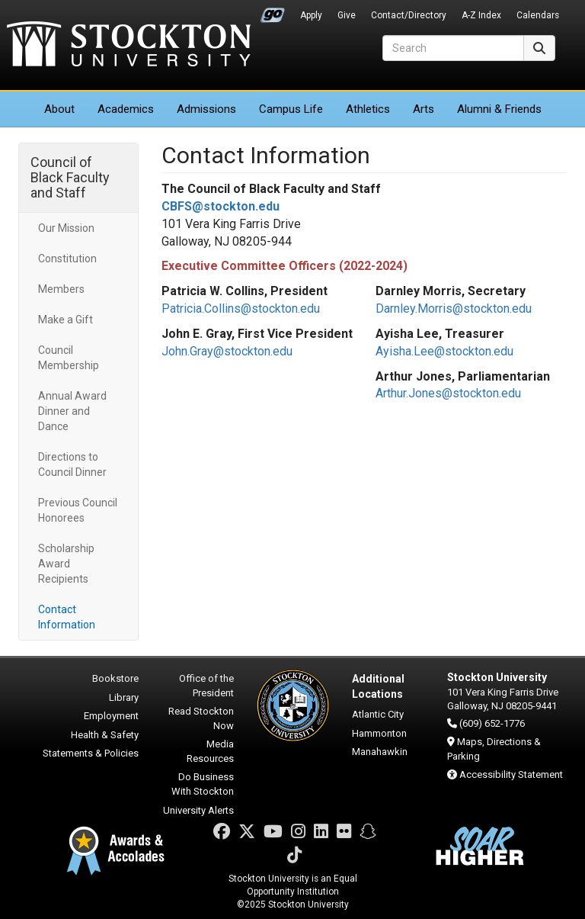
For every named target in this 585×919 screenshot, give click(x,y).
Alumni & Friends (499, 109)
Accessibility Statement (511, 774)
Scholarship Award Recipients (66, 563)
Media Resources (210, 751)
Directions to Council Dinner (72, 464)
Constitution (67, 258)
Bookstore (115, 678)
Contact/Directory (408, 15)
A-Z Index (481, 15)
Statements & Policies (91, 753)
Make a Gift (65, 319)
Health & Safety (105, 735)
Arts (423, 109)
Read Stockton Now (201, 718)
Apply (311, 15)
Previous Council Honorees (77, 510)
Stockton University (129, 46)
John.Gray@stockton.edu (226, 351)
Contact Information (66, 617)
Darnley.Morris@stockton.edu (454, 308)
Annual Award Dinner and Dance (72, 411)
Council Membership (68, 357)
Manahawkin (380, 751)
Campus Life (291, 109)
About (59, 109)
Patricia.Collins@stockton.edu (240, 308)
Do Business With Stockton (202, 784)
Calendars (537, 15)
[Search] (453, 48)
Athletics (368, 109)
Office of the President (206, 686)
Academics (126, 109)
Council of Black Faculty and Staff (70, 177)
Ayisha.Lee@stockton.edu (444, 351)
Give (346, 15)
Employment (111, 715)
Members (61, 289)
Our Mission (66, 228)
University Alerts (198, 810)
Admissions (206, 109)
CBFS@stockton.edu (220, 206)
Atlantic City (378, 714)
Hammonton (379, 733)
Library (124, 697)
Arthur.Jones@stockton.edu (448, 393)
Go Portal (273, 11)
